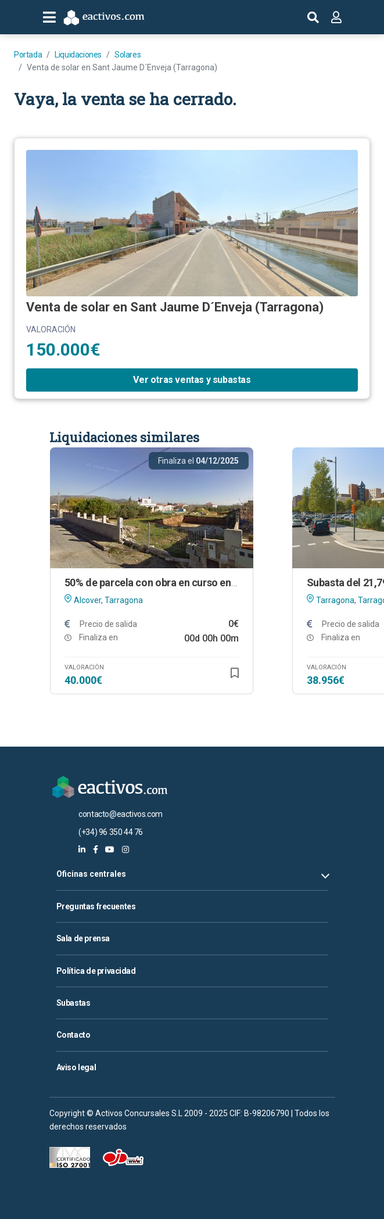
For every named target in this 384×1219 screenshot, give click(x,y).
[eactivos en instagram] (125, 849)
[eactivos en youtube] (109, 849)
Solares (127, 54)
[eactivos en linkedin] (81, 849)
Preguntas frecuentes (96, 906)
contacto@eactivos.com (120, 814)
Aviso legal (76, 1067)
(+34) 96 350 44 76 (110, 832)
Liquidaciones (78, 54)
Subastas (73, 1003)
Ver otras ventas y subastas (191, 379)
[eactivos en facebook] (95, 849)
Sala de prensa (83, 938)
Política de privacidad (96, 971)
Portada (28, 54)
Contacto (73, 1034)
